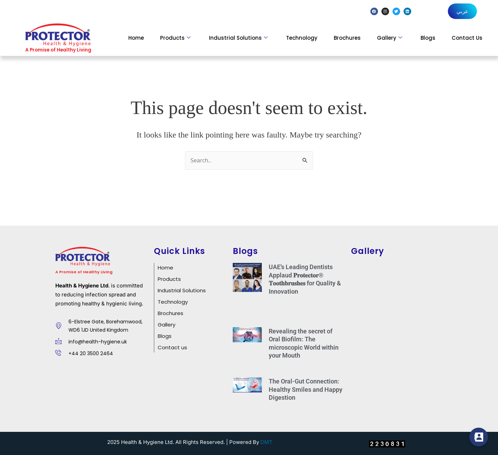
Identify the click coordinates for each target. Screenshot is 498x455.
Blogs (428, 37)
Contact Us (467, 37)
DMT (266, 442)
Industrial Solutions (238, 37)
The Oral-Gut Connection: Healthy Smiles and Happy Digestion (305, 389)
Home (136, 37)
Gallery (389, 37)
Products (175, 37)
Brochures (347, 37)
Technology (301, 37)
